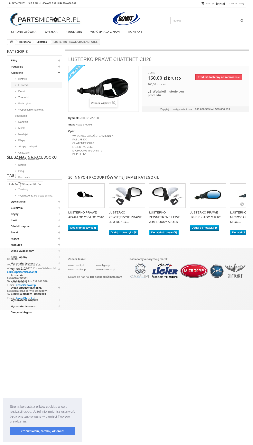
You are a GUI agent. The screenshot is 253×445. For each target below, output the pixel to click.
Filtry (14, 60)
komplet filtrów (31, 350)
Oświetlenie (18, 201)
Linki (14, 220)
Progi (21, 171)
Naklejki (23, 134)
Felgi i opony (19, 257)
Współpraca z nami (105, 32)
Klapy (21, 140)
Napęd (15, 238)
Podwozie (17, 66)
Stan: (71, 124)
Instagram (114, 412)
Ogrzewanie (18, 269)
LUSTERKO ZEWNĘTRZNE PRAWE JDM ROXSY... (125, 217)
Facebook (98, 412)
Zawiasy (23, 189)
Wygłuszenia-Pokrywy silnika (35, 195)
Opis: (71, 131)
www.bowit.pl (76, 400)
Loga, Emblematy (28, 158)
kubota (13, 350)
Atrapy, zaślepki (27, 146)
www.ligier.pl (103, 400)
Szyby (15, 214)
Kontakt (135, 32)
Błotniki (22, 78)
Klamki (22, 164)
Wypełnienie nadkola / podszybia (29, 112)
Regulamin (74, 32)
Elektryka (17, 207)
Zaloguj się (236, 3)
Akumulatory (19, 281)
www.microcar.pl (105, 404)
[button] (28, 421)
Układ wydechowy (22, 250)
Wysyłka (51, 32)
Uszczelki (24, 152)
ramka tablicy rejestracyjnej (26, 356)
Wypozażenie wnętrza (24, 300)
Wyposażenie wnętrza (24, 263)
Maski (21, 128)
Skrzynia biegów (21, 312)
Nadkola (23, 121)
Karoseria (17, 72)
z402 (51, 356)
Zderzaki (23, 97)
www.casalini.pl (77, 404)
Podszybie (24, 103)
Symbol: (73, 118)
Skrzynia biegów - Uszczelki (28, 293)
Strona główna (23, 32)
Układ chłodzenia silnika (26, 287)
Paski (14, 232)
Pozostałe (24, 177)
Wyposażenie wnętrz (24, 306)
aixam (13, 363)
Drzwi (21, 91)
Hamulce (16, 244)
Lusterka (23, 85)
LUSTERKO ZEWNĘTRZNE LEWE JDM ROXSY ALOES (164, 217)
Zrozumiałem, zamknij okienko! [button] (42, 431)
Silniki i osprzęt (20, 226)
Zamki (22, 183)
